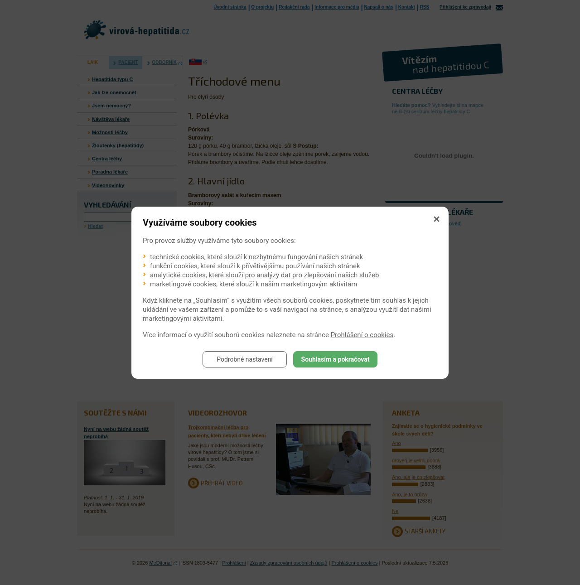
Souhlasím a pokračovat (335, 359)
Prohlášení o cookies (362, 335)
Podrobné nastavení (245, 359)
